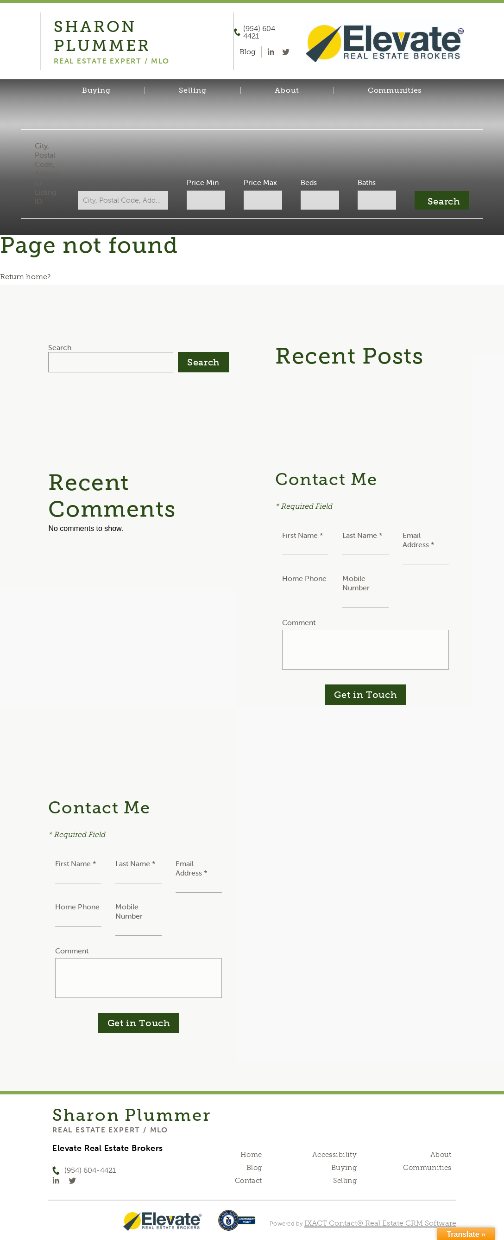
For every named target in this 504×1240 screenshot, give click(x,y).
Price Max (260, 182)
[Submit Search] (437, 200)
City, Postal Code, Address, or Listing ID (51, 173)
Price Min (204, 182)
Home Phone (304, 578)
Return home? (25, 276)
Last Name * (362, 535)
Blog (254, 1167)
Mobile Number (356, 583)
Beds (307, 182)
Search (59, 347)
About (287, 90)
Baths (363, 182)
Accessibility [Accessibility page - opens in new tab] (334, 1155)
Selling (192, 90)
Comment (298, 622)
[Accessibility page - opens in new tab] (237, 1225)
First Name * (302, 535)
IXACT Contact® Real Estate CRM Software (380, 1223)
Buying (96, 90)
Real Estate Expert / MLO (110, 1129)
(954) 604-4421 (261, 32)
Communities (395, 90)
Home (251, 1155)
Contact (248, 1180)
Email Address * (419, 540)
